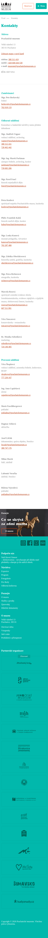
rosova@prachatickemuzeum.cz (14, 305)
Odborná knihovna (9, 586)
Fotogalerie (6, 578)
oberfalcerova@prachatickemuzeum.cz (17, 263)
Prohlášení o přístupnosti (11, 638)
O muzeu (9, 531)
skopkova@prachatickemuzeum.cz (15, 374)
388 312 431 (6, 144)
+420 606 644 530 (14, 63)
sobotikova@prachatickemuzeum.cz (16, 343)
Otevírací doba (7, 627)
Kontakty (14, 18)
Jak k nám (5, 634)
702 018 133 (6, 107)
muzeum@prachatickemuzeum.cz (22, 66)
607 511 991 (6, 308)
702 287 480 (6, 245)
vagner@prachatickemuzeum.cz (14, 141)
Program (4, 575)
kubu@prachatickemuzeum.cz (13, 224)
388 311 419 (13, 59)
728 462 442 (6, 147)
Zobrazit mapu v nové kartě (12, 54)
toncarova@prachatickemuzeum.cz (15, 326)
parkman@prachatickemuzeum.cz (15, 165)
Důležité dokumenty (9, 608)
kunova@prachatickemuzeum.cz (14, 242)
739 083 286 (6, 168)
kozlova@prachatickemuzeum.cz (14, 207)
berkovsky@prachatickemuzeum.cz (15, 104)
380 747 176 (6, 448)
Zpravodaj (5, 604)
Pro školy (5, 582)
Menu (42, 6)
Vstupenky (5, 630)
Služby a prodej (7, 601)
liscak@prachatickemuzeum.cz (14, 445)
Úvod (3, 18)
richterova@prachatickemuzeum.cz (15, 281)
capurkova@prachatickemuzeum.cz (15, 395)
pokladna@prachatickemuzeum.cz (15, 413)
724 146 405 (6, 347)
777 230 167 (6, 377)
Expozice (5, 571)
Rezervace (28, 6)
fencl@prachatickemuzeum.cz (13, 186)
